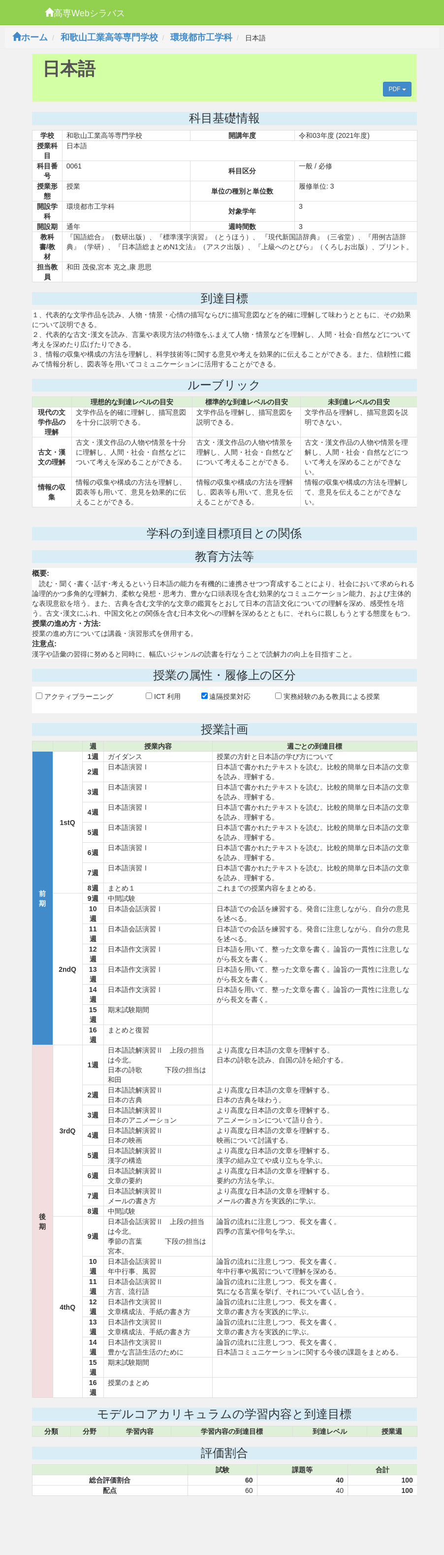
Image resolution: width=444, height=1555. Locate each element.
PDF (397, 89)
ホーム (30, 37)
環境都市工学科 (201, 37)
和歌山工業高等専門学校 (109, 37)
